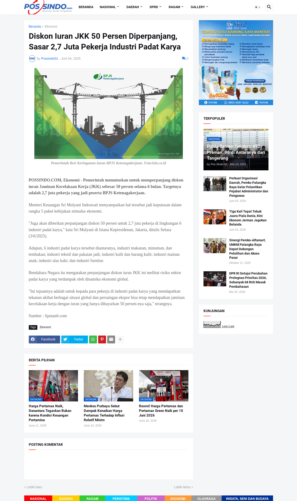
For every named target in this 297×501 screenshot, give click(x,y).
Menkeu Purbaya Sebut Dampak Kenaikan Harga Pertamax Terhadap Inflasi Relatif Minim (104, 413)
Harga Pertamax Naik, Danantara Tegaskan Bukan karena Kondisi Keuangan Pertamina (50, 413)
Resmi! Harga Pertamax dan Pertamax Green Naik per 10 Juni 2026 (161, 411)
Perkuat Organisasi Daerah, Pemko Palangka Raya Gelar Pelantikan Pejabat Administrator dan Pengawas (248, 187)
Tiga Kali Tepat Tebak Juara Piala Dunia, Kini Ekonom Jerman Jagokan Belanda (248, 218)
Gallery (198, 7)
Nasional (108, 7)
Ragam (174, 7)
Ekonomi (51, 26)
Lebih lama (182, 487)
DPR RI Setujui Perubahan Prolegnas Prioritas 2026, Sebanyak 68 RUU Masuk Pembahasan (248, 280)
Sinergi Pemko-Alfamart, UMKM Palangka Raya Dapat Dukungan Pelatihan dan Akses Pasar (247, 249)
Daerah (132, 7)
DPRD (154, 7)
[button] (258, 7)
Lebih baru (34, 487)
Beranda (86, 7)
